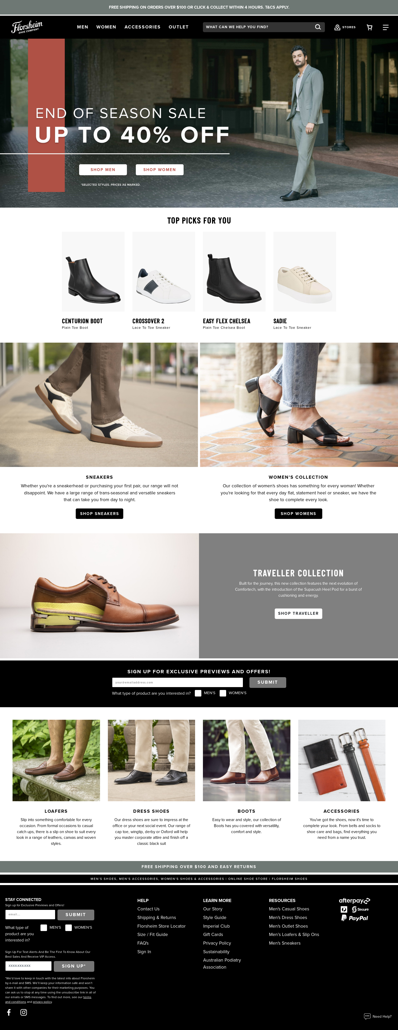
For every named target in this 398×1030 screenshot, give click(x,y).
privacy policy (42, 1002)
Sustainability (216, 952)
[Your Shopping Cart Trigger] (369, 27)
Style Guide (214, 917)
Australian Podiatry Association (222, 963)
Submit (267, 682)
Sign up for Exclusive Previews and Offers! (34, 905)
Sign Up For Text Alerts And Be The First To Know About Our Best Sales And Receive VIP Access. (47, 954)
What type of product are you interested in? (151, 693)
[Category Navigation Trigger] (386, 27)
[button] (83, 27)
